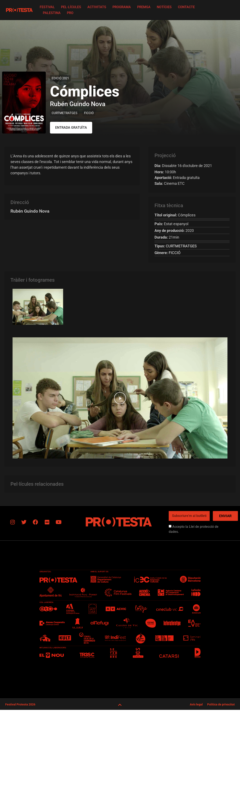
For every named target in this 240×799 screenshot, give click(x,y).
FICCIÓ (89, 113)
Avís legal (196, 704)
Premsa (144, 7)
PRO (70, 13)
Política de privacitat (221, 704)
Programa (121, 7)
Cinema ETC (169, 183)
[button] (71, 128)
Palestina (52, 13)
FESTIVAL (47, 7)
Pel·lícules (71, 7)
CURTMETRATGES (64, 113)
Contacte (186, 7)
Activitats (96, 7)
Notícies (164, 7)
